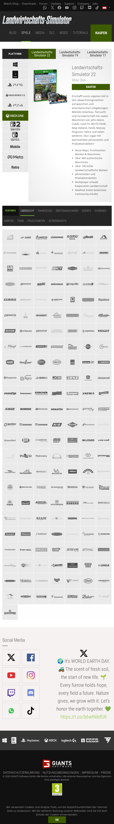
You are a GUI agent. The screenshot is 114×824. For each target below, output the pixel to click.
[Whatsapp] (45, 7)
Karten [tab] (9, 221)
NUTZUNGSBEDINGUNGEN (61, 772)
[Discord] (90, 7)
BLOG (12, 33)
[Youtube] (67, 7)
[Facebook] (60, 7)
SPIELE (26, 33)
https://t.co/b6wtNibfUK (83, 717)
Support (69, 3)
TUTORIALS (80, 33)
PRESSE (106, 772)
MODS (64, 33)
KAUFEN (101, 33)
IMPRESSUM (90, 772)
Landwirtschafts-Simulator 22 (42, 53)
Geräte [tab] (86, 210)
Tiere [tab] (20, 221)
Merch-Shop (11, 3)
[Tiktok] (97, 7)
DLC (52, 33)
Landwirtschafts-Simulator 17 (97, 53)
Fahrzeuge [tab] (45, 210)
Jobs (95, 3)
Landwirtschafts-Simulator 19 (70, 53)
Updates (56, 3)
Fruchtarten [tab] (36, 221)
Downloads (29, 3)
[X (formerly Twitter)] (52, 7)
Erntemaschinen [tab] (67, 210)
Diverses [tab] (100, 210)
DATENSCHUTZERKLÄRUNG (21, 772)
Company (83, 3)
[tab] (10, 237)
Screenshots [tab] (58, 221)
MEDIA (40, 33)
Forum (43, 3)
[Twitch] (82, 7)
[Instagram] (75, 7)
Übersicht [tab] (27, 210)
